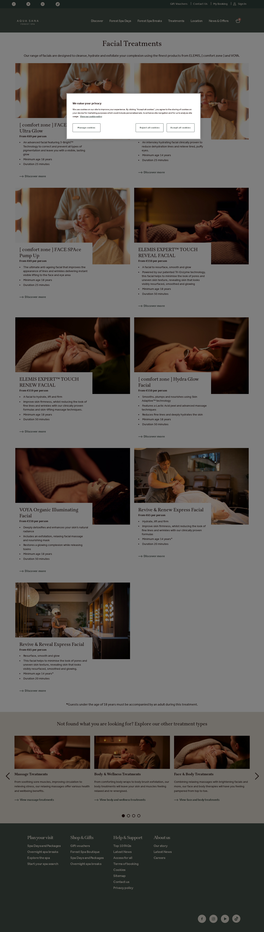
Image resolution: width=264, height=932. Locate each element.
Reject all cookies (149, 127)
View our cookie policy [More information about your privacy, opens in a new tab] (91, 116)
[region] (133, 116)
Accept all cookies (180, 127)
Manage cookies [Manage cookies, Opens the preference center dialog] (86, 127)
